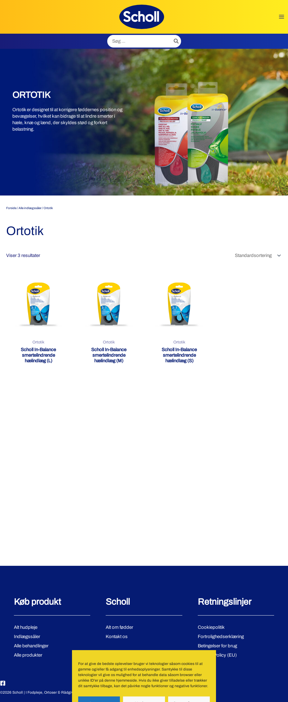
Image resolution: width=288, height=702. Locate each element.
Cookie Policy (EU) (217, 654)
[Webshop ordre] (257, 255)
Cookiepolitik (211, 627)
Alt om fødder (119, 627)
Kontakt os (117, 636)
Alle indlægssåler (30, 208)
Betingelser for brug (217, 645)
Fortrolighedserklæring (221, 636)
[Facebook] (3, 683)
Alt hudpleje (25, 627)
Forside (11, 208)
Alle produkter (28, 654)
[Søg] (176, 41)
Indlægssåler (27, 636)
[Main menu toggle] (281, 16)
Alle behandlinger (31, 645)
